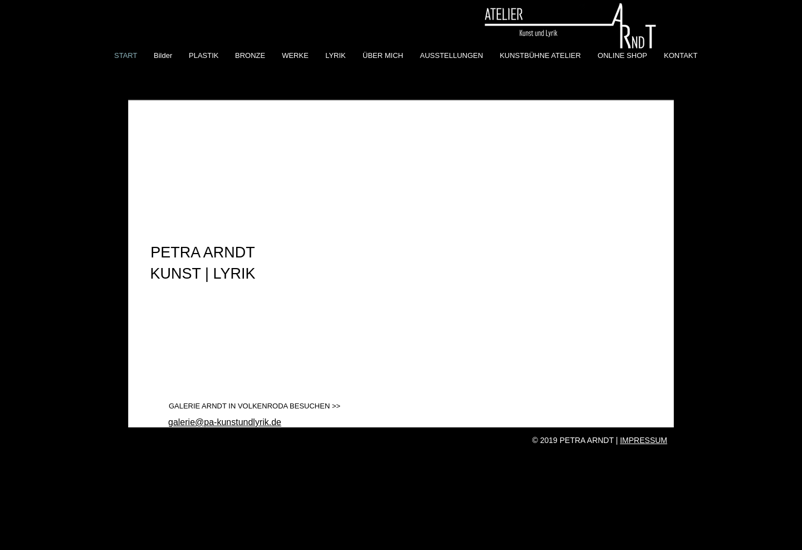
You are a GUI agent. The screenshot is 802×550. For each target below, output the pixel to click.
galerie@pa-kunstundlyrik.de (224, 422)
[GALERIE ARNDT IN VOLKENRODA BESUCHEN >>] (254, 406)
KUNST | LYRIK (202, 273)
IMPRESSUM (643, 440)
